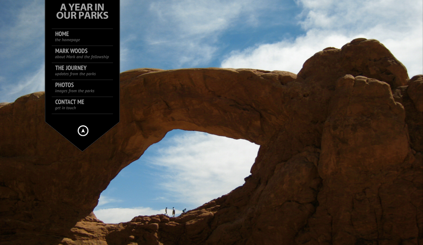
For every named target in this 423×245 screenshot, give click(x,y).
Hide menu (83, 130)
